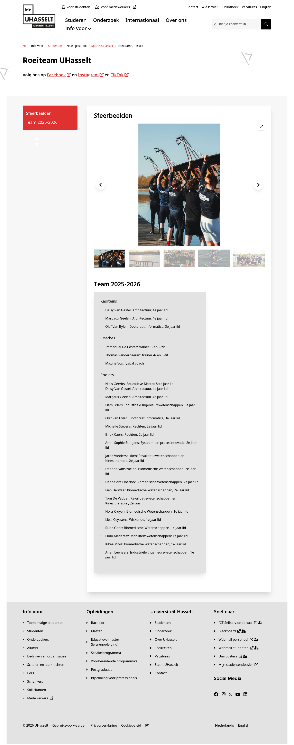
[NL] (24, 45)
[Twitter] (230, 694)
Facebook (56, 75)
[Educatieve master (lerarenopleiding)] (115, 642)
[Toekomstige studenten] (43, 622)
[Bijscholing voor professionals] (111, 677)
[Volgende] (258, 185)
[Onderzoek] (161, 631)
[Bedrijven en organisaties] (44, 656)
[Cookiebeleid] (131, 725)
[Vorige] (100, 185)
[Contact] (192, 7)
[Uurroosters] (230, 656)
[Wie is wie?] (210, 7)
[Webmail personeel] (236, 639)
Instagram (88, 75)
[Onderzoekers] (36, 639)
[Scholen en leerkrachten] (43, 664)
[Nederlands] (224, 725)
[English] (265, 7)
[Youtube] (237, 694)
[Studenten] (55, 45)
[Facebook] (216, 694)
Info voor (78, 28)
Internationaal (142, 20)
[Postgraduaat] (99, 669)
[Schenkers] (33, 681)
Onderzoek (106, 20)
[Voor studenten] (79, 7)
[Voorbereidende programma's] (111, 661)
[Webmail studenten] (236, 647)
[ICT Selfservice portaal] (238, 622)
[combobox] (236, 24)
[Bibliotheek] (230, 7)
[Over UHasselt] (163, 639)
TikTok (117, 75)
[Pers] (28, 673)
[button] (100, 185)
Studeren (76, 20)
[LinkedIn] (245, 694)
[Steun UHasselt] (164, 664)
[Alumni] (30, 647)
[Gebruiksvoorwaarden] (69, 725)
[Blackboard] (230, 631)
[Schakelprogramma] (103, 652)
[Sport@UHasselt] (102, 45)
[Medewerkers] (38, 698)
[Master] (94, 631)
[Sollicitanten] (34, 689)
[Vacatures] (249, 7)
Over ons (176, 20)
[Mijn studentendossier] (236, 664)
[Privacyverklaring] (104, 725)
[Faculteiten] (161, 647)
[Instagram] (224, 694)
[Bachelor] (95, 622)
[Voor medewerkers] (119, 7)
